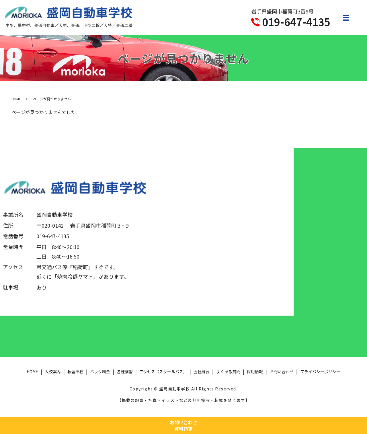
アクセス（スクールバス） (163, 371)
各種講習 (125, 371)
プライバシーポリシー (320, 371)
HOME (16, 98)
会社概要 (202, 371)
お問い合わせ (282, 371)
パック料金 (100, 371)
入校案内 (53, 371)
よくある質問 (228, 371)
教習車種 (75, 371)
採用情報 (255, 371)
